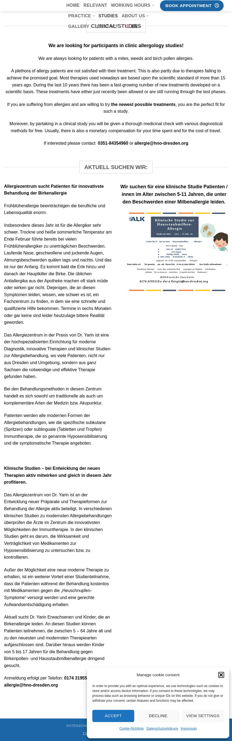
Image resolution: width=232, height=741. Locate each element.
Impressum (189, 728)
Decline (158, 715)
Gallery (80, 26)
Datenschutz (80, 726)
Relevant (95, 5)
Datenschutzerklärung (162, 728)
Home (73, 5)
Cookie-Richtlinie (131, 728)
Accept (113, 715)
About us (135, 15)
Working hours (132, 5)
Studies (108, 16)
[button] (221, 675)
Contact (109, 26)
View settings (203, 715)
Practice (81, 15)
